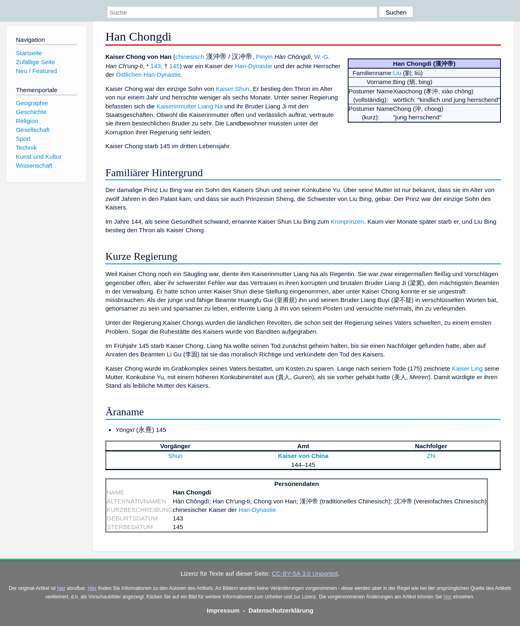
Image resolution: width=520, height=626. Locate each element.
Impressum (223, 610)
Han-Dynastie (253, 66)
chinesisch (190, 56)
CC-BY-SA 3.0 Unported (305, 573)
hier (61, 588)
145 (174, 66)
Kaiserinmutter (176, 106)
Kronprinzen (347, 221)
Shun (175, 455)
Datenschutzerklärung (281, 610)
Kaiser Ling (467, 368)
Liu (397, 72)
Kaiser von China (303, 455)
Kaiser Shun (232, 88)
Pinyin (264, 56)
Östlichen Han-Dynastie (148, 74)
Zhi (431, 455)
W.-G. (322, 56)
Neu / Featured (36, 70)
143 (155, 66)
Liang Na (210, 106)
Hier (92, 588)
